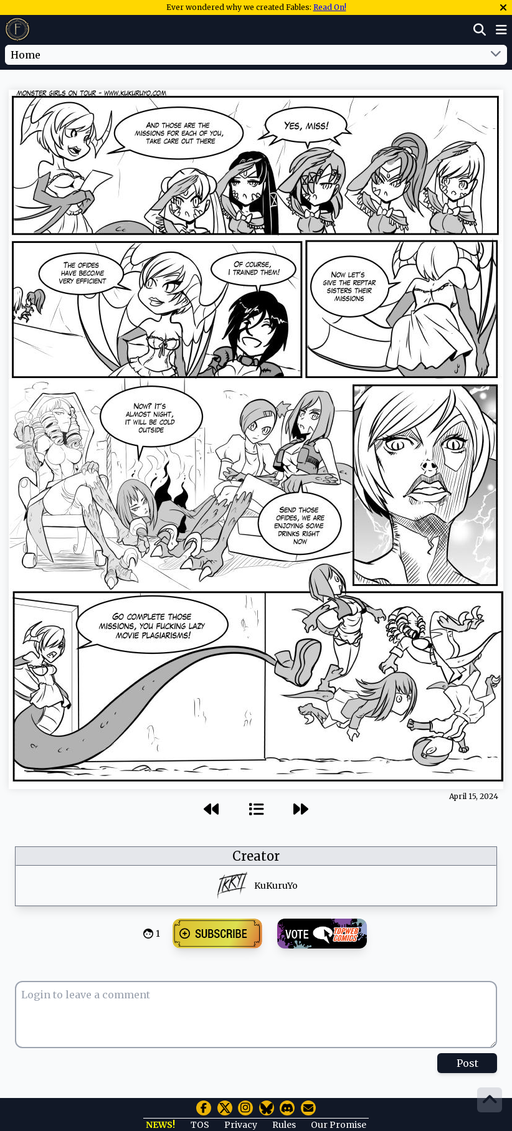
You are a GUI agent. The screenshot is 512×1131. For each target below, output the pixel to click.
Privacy (240, 1124)
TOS (200, 1124)
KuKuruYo (276, 885)
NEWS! (160, 1124)
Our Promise (338, 1124)
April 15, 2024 (473, 796)
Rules (284, 1124)
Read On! (329, 7)
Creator (256, 856)
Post (467, 1063)
